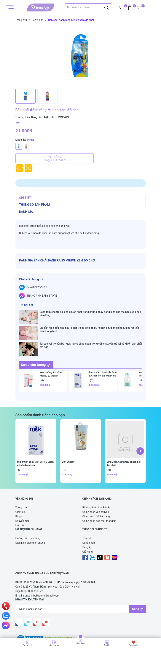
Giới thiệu (20, 490)
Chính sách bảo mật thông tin (99, 499)
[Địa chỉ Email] (80, 587)
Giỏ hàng (87, 530)
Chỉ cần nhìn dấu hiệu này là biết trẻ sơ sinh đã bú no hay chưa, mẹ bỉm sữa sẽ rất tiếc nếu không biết (89, 322)
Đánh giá (26, 211)
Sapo (22, 629)
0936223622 (35, 569)
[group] (80, 56)
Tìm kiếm (87, 516)
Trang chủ (21, 485)
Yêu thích (133, 645)
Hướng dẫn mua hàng (27, 516)
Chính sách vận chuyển (95, 490)
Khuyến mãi (22, 499)
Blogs (18, 494)
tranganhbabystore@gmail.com (41, 573)
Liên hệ (19, 503)
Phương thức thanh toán (96, 485)
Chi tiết (25, 197)
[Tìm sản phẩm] (88, 7)
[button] (140, 429)
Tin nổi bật (26, 305)
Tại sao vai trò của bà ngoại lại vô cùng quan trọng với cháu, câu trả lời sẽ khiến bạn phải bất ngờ (91, 331)
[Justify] (107, 7)
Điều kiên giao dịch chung (30, 521)
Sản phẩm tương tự (35, 343)
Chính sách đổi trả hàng (96, 494)
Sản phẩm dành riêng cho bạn (40, 393)
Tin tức (107, 645)
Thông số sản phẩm (34, 204)
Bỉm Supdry (68, 440)
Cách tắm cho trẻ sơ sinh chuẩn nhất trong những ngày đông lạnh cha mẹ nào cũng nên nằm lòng (90, 313)
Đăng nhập (88, 521)
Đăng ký (87, 525)
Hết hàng (54, 158)
